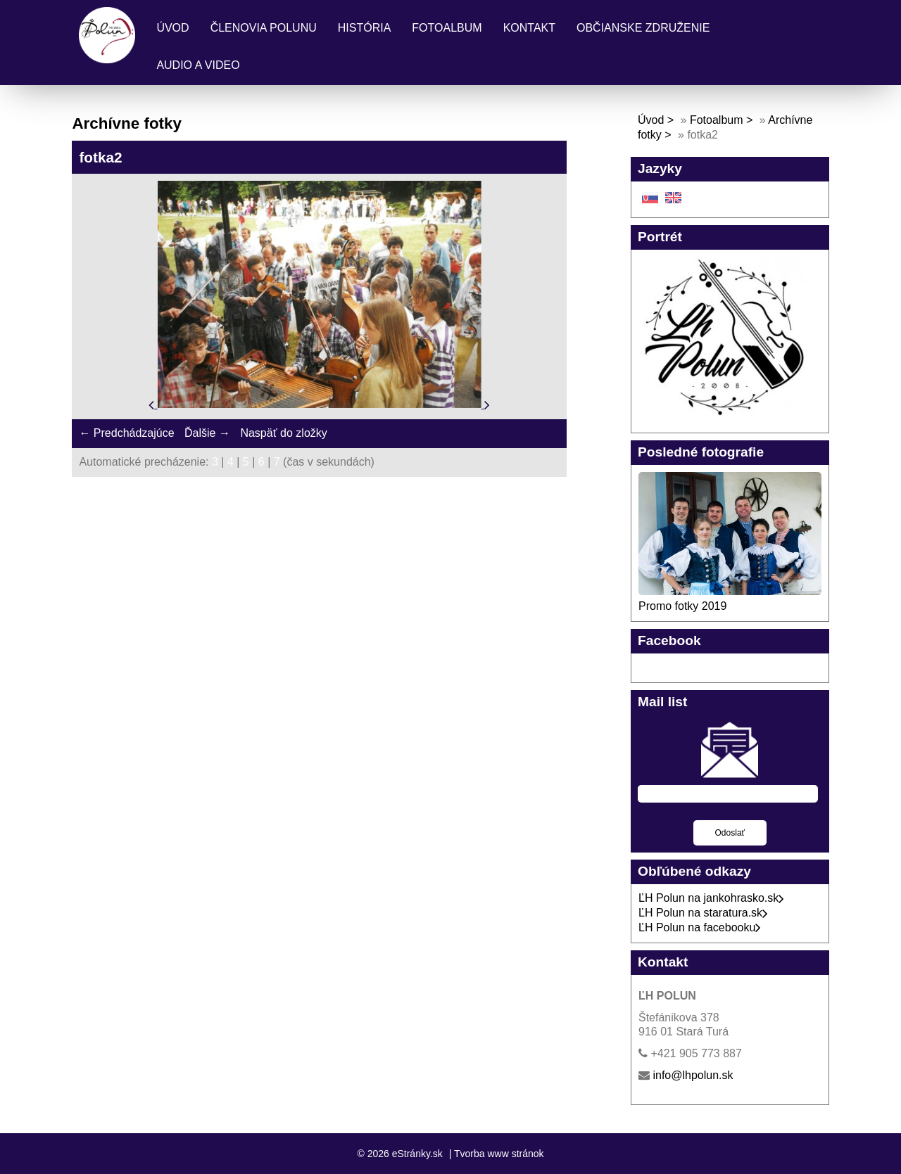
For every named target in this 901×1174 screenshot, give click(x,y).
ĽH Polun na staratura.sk (703, 913)
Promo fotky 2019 (682, 606)
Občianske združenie (643, 28)
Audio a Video (197, 65)
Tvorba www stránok (499, 1153)
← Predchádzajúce (126, 433)
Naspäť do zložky (283, 433)
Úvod (172, 28)
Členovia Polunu (263, 28)
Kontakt (529, 28)
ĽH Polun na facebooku (699, 927)
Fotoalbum (446, 28)
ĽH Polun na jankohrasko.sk (711, 898)
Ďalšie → (207, 433)
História (364, 28)
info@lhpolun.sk (693, 1075)
